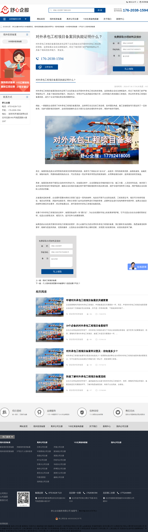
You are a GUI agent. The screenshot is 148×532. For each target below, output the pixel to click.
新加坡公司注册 (60, 451)
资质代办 (32, 526)
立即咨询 (49, 67)
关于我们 (107, 19)
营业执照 (94, 528)
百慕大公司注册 (43, 464)
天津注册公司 (103, 528)
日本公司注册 (42, 447)
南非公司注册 (42, 469)
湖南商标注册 (42, 526)
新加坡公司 (64, 528)
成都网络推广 (139, 528)
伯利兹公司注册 (43, 482)
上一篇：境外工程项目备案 (46, 280)
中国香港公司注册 (44, 451)
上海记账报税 (27, 528)
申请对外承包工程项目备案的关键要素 (87, 300)
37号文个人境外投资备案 (87, 27)
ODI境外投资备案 (71, 27)
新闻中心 (120, 19)
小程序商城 (66, 526)
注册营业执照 (54, 531)
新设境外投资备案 (76, 314)
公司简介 (4, 493)
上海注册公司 (114, 528)
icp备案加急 (86, 526)
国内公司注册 (122, 426)
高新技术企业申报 (127, 528)
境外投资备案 (56, 19)
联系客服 (145, 2)
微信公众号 (132, 2)
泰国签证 (25, 526)
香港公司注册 (76, 526)
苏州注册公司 (107, 526)
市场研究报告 (97, 526)
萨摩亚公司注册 (60, 469)
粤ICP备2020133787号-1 (88, 511)
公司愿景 (4, 497)
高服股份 (50, 526)
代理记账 (43, 528)
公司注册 (36, 528)
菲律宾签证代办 (12, 531)
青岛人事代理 (128, 526)
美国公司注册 (42, 456)
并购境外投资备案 (23, 447)
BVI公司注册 (42, 460)
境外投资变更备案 (7, 451)
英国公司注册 (59, 456)
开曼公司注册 (59, 447)
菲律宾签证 (22, 531)
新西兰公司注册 (60, 473)
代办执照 (58, 526)
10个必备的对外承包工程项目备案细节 (87, 325)
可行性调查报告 (53, 528)
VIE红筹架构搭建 (91, 19)
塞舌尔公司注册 (43, 473)
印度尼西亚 (41, 477)
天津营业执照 (85, 528)
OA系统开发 (118, 526)
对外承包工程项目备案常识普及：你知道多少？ (92, 351)
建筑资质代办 (32, 531)
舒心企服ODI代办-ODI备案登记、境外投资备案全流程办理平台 (33, 27)
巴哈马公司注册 (60, 460)
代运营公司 (17, 528)
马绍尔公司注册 (60, 464)
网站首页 (41, 19)
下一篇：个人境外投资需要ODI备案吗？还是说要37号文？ (58, 283)
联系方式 (4, 500)
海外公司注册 (16, 526)
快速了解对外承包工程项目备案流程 (86, 376)
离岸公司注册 (72, 19)
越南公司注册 (59, 477)
